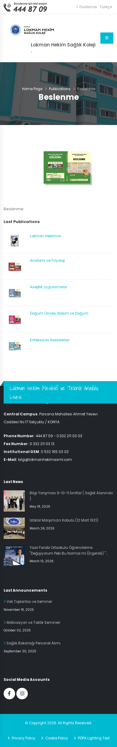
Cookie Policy (56, 738)
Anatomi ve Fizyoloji (47, 260)
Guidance (86, 7)
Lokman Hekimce (45, 236)
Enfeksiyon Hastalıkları (50, 340)
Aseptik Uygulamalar (48, 287)
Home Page (32, 88)
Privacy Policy (23, 738)
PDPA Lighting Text (93, 738)
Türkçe (106, 7)
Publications (59, 88)
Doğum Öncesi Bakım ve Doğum (59, 313)
